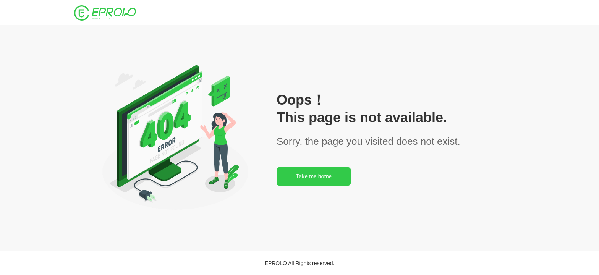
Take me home (314, 176)
